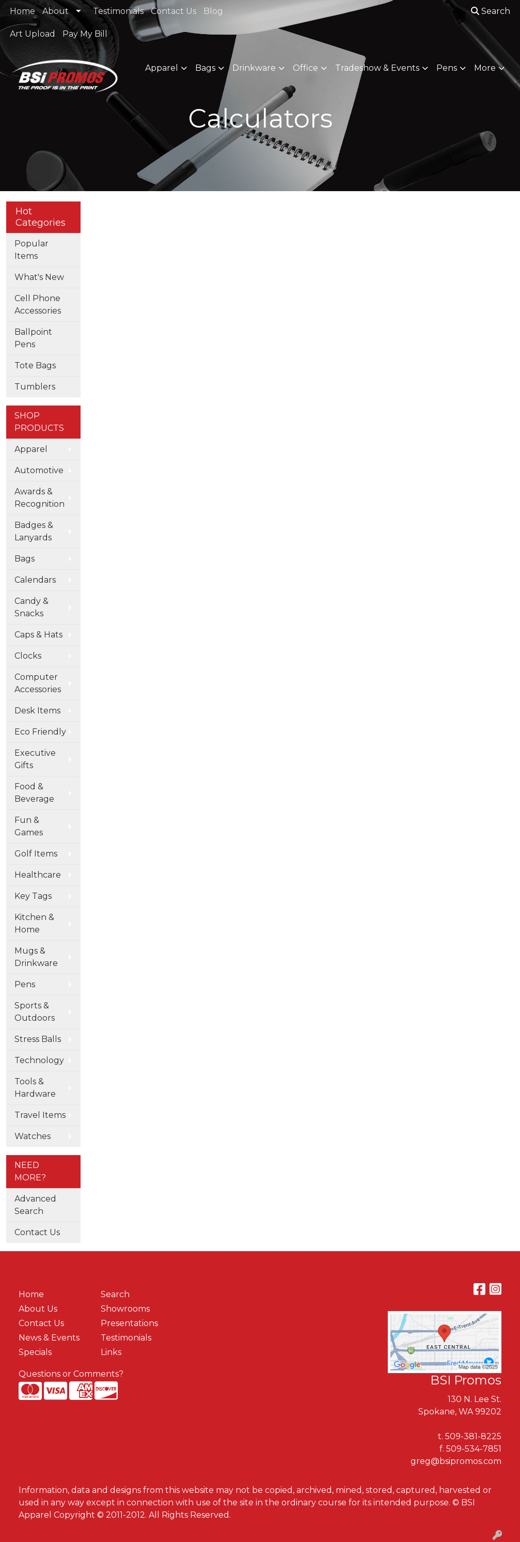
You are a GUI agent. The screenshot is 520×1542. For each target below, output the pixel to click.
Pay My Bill (84, 34)
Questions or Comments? (71, 1374)
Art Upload (32, 34)
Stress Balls (37, 1039)
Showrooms (125, 1309)
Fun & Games (28, 826)
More (485, 68)
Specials (35, 1352)
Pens (446, 68)
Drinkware (254, 68)
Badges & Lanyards (33, 531)
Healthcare (37, 875)
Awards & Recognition (39, 498)
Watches (32, 1136)
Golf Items (35, 854)
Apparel (161, 68)
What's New (39, 277)
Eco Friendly (40, 732)
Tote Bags (35, 365)
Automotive (39, 470)
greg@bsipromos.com (456, 1461)
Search (490, 11)
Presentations (129, 1323)
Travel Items (40, 1115)
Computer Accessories (37, 683)
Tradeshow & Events (377, 68)
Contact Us (173, 11)
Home (22, 11)
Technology (39, 1060)
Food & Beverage (34, 793)
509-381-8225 (473, 1436)
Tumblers (34, 387)
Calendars (35, 580)
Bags (205, 68)
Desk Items (37, 710)
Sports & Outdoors (34, 1012)
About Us (38, 1309)
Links (111, 1352)
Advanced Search (35, 1205)
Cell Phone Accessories (37, 304)
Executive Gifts (35, 759)
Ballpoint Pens (33, 338)
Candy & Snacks (31, 607)
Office (305, 68)
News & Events (49, 1338)
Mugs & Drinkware (36, 957)
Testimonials (118, 11)
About (55, 11)
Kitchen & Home (34, 923)
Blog (213, 11)
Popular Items (31, 250)
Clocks (27, 656)
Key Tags (33, 896)
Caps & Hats (38, 635)
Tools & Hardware (35, 1088)
